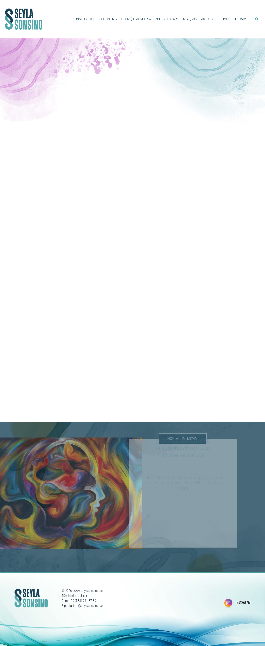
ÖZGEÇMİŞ (189, 19)
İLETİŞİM (240, 19)
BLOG (226, 19)
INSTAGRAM (243, 602)
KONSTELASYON (84, 19)
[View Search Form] (256, 19)
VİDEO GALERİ (209, 19)
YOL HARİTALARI (166, 19)
